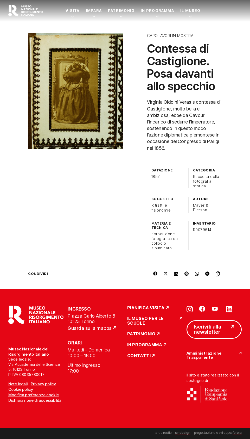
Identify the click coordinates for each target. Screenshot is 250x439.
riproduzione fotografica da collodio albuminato (164, 241)
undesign (182, 432)
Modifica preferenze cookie (33, 394)
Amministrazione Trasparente (204, 355)
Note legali (18, 383)
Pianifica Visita (146, 308)
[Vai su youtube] (215, 309)
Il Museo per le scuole (145, 320)
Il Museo (190, 10)
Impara (94, 10)
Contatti (139, 356)
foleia (237, 432)
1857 (155, 176)
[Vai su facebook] (202, 309)
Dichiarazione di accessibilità (35, 400)
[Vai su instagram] (190, 309)
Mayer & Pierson (200, 207)
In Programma (157, 10)
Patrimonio (121, 10)
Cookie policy (20, 389)
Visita (72, 10)
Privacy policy (43, 383)
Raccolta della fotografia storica (206, 181)
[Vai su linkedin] (229, 309)
